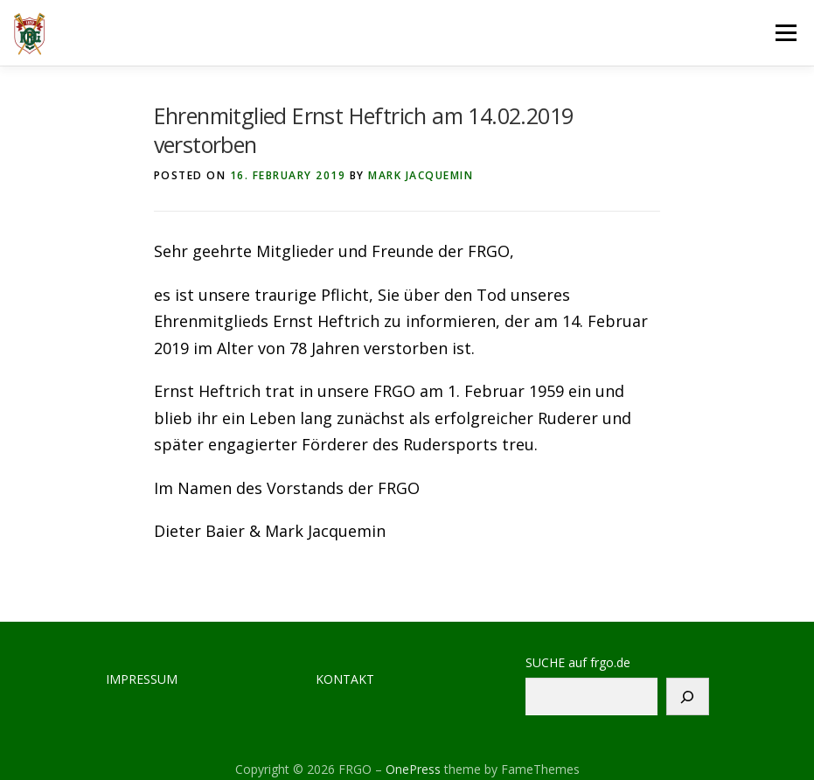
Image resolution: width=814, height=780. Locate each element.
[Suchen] (687, 696)
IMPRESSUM (141, 679)
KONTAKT (345, 679)
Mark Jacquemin (420, 175)
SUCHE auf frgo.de (577, 663)
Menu (785, 32)
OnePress (413, 769)
